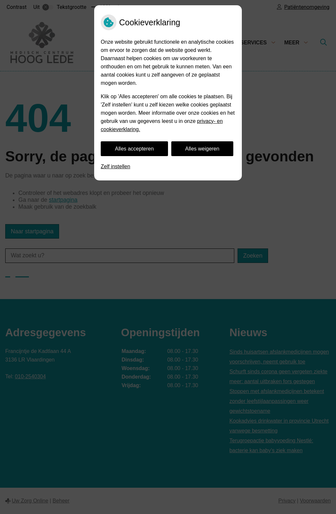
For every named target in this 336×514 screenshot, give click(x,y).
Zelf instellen (115, 166)
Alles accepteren (134, 149)
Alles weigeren (202, 149)
